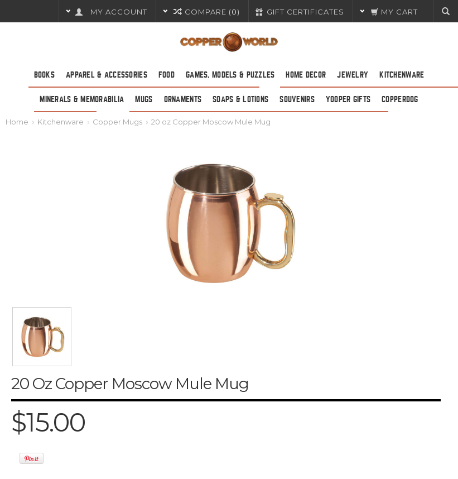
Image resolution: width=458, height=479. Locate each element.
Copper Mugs (117, 121)
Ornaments (183, 99)
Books (44, 75)
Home (17, 121)
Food (166, 75)
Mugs (143, 99)
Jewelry (352, 75)
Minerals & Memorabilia (82, 99)
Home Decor (306, 75)
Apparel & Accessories (106, 75)
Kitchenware (401, 75)
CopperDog (400, 99)
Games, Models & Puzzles (230, 75)
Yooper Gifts (348, 99)
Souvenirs (297, 99)
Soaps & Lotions (240, 99)
